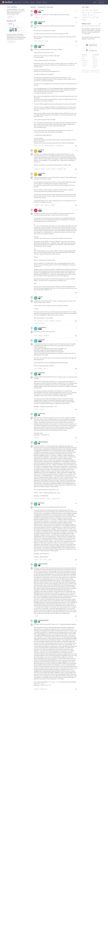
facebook (52, 425)
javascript (84, 17)
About (83, 57)
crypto (50, 747)
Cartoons (94, 62)
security (48, 217)
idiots (46, 46)
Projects (94, 58)
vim (42, 19)
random (36, 659)
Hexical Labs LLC (95, 70)
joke (97, 17)
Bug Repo (95, 60)
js (89, 17)
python (84, 19)
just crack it (41, 46)
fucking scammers (49, 187)
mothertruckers (59, 187)
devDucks (84, 64)
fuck (83, 12)
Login (94, 2)
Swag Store (85, 60)
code (91, 10)
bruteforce (58, 425)
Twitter (94, 67)
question (36, 941)
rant (35, 46)
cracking (40, 440)
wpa (65, 217)
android (84, 15)
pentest (42, 217)
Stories (32, 2)
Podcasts (95, 64)
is (94, 15)
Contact (84, 65)
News (83, 58)
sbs (39, 187)
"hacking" (40, 425)
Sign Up (101, 2)
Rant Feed (17, 2)
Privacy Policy (85, 72)
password (46, 440)
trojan (45, 481)
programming (96, 12)
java (89, 12)
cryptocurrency (55, 659)
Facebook (95, 65)
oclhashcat (59, 217)
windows (47, 263)
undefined (36, 19)
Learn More (11, 41)
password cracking (39, 427)
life (94, 17)
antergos (53, 263)
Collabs (38, 2)
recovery (42, 535)
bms (42, 187)
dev (89, 15)
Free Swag (84, 62)
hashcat (53, 217)
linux (42, 263)
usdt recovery (43, 941)
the (92, 15)
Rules (93, 57)
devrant (36, 535)
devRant (84, 70)
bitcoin (48, 659)
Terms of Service (95, 72)
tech (41, 747)
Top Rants (25, 2)
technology (42, 659)
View (99, 23)
